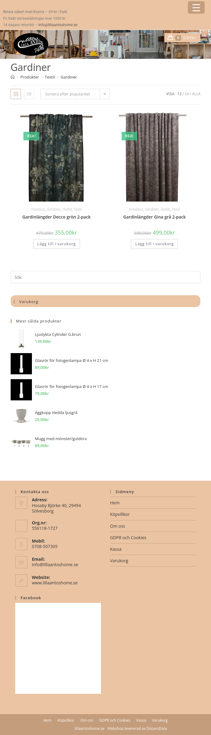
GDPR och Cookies (128, 537)
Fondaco (38, 209)
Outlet (67, 209)
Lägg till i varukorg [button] (56, 243)
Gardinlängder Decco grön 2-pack (56, 217)
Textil (78, 209)
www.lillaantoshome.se (55, 583)
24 (187, 93)
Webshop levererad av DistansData (137, 728)
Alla (196, 93)
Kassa (115, 549)
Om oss (117, 526)
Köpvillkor (120, 514)
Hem (114, 503)
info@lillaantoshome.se (57, 25)
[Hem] (13, 77)
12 (179, 93)
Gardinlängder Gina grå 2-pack (154, 217)
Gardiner (69, 77)
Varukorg (119, 560)
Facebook (31, 597)
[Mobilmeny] (198, 37)
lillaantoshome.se (90, 728)
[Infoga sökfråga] (106, 277)
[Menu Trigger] (196, 7)
